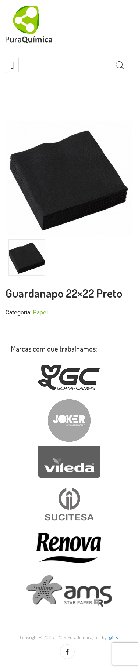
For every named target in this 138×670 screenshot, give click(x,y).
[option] (69, 178)
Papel (40, 312)
